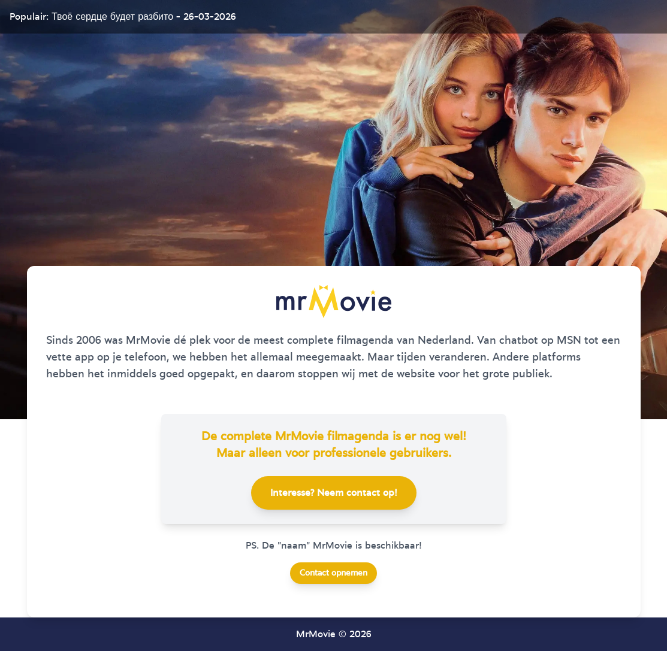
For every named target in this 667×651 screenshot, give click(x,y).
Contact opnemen (333, 573)
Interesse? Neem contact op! (333, 493)
